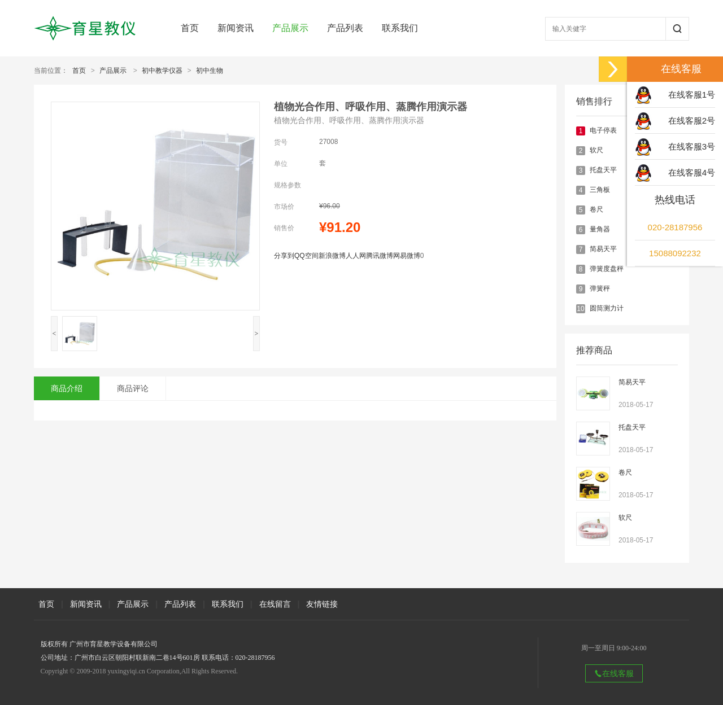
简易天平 (603, 249)
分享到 (284, 256)
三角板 (600, 190)
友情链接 (322, 603)
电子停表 (603, 130)
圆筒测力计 (607, 308)
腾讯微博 (379, 256)
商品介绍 (66, 388)
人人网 (356, 256)
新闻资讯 (235, 28)
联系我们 (400, 28)
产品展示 (290, 28)
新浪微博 (332, 256)
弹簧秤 (600, 288)
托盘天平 (603, 170)
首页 (190, 28)
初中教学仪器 (162, 71)
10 (580, 309)
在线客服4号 (691, 172)
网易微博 (406, 256)
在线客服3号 (691, 146)
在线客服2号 (691, 120)
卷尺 (596, 209)
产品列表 (345, 28)
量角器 (600, 229)
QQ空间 (306, 256)
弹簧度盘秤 (607, 269)
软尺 (596, 150)
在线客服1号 (691, 94)
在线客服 (614, 673)
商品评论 (133, 388)
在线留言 (275, 603)
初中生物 (209, 71)
